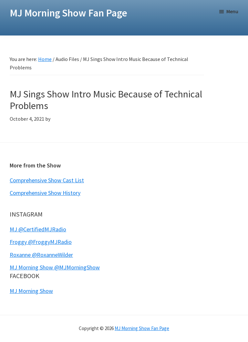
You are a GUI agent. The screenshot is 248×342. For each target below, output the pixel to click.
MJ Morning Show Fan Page (68, 12)
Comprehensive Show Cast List (47, 180)
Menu (232, 11)
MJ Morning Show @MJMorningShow (55, 267)
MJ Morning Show (31, 291)
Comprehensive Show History (45, 192)
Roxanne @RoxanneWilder (41, 254)
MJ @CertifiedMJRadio (38, 229)
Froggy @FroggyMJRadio (41, 242)
